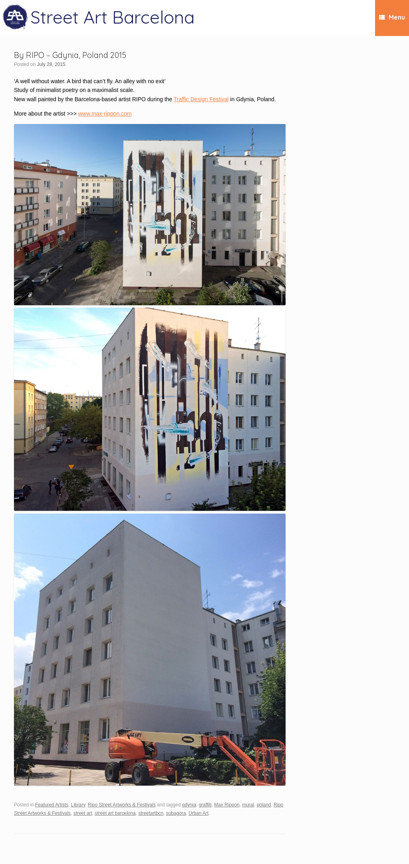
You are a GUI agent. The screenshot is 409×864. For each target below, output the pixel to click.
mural (248, 805)
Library (78, 805)
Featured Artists (51, 805)
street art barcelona (115, 813)
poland (264, 805)
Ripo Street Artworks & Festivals (122, 805)
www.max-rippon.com (105, 113)
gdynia (189, 805)
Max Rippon (226, 805)
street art (82, 813)
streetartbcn (150, 813)
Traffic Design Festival (201, 99)
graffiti (205, 805)
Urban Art (198, 813)
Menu (392, 17)
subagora (176, 813)
